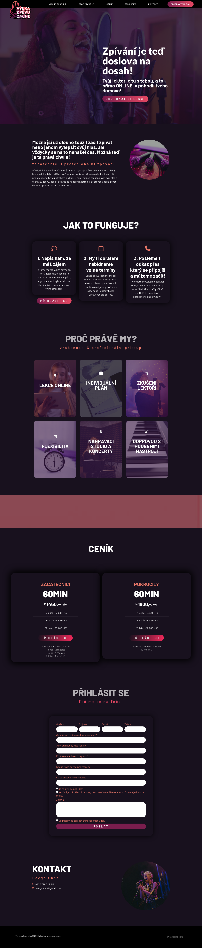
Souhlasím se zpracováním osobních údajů (81, 820)
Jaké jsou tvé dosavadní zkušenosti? (76, 735)
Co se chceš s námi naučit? (71, 777)
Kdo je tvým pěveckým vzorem (73, 767)
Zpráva (60, 799)
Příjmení (83, 724)
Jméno (60, 724)
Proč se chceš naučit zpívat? (72, 756)
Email (105, 724)
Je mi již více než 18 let (70, 788)
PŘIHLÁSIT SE (55, 638)
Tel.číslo (128, 724)
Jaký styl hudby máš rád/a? (71, 745)
